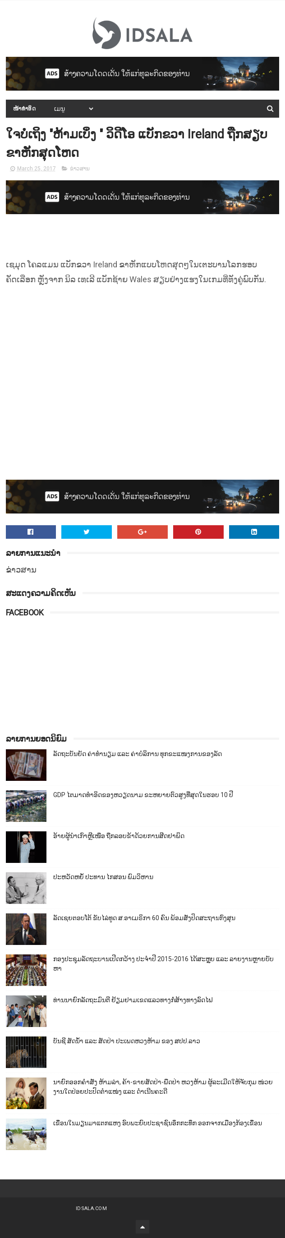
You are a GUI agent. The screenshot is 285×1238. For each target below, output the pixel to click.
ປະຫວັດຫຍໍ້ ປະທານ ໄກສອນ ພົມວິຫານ (103, 876)
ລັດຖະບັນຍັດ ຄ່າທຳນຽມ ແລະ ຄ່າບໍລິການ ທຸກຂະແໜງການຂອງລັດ (137, 753)
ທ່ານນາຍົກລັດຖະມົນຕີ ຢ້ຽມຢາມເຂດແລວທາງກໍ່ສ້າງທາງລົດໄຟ (133, 1000)
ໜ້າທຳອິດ (24, 108)
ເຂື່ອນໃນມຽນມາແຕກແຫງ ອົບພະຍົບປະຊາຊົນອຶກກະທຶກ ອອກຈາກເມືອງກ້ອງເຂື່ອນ (157, 1123)
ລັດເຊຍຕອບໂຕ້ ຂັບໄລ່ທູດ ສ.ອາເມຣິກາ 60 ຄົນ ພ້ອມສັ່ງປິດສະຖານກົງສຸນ (144, 918)
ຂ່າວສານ (80, 168)
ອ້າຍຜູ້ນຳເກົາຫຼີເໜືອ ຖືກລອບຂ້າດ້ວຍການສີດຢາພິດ (118, 835)
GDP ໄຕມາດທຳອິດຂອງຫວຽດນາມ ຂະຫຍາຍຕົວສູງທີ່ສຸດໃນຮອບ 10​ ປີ (143, 794)
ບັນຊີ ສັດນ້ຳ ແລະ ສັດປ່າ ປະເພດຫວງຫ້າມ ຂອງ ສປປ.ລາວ (126, 1041)
